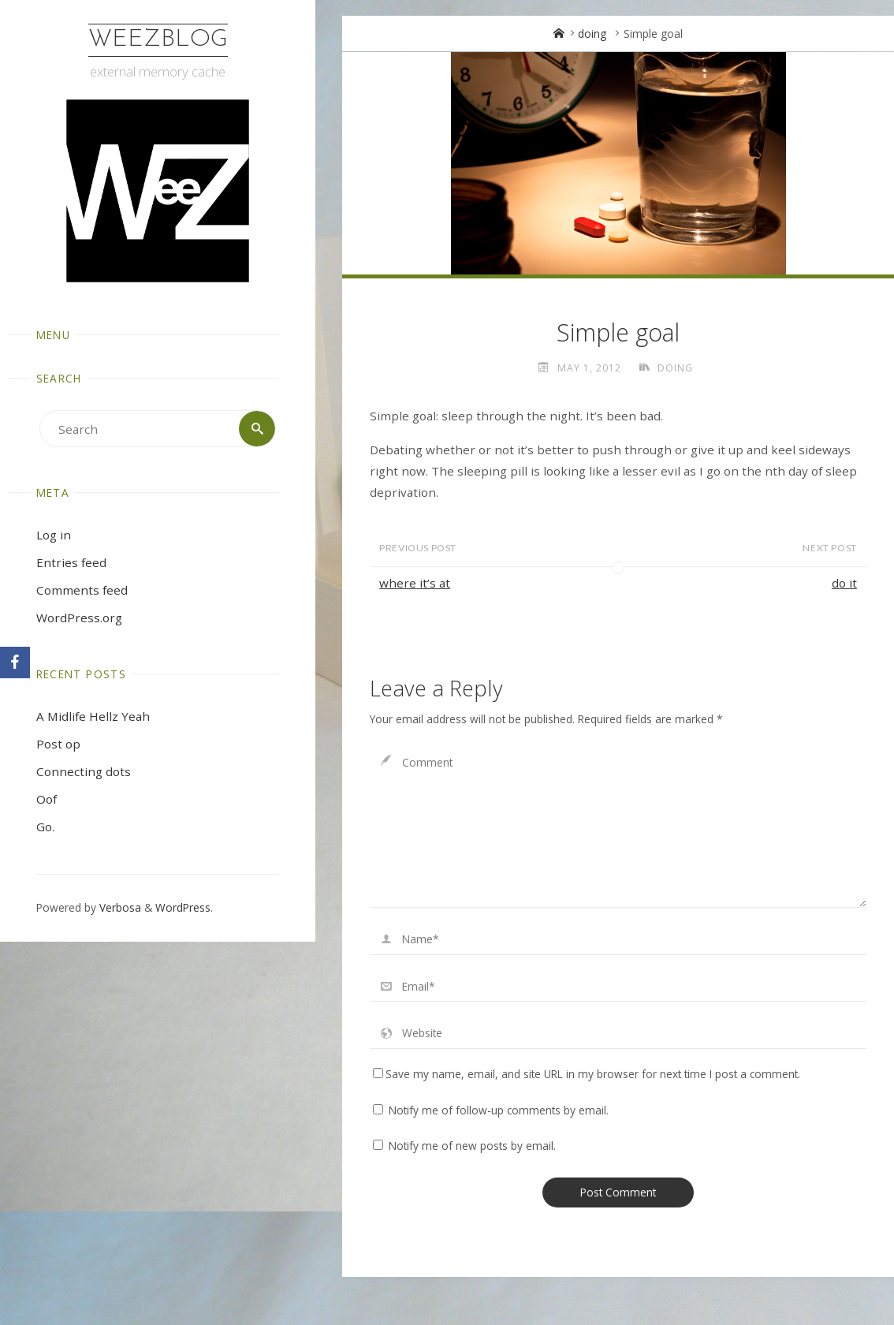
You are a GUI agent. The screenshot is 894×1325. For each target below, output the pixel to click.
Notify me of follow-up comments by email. (499, 1110)
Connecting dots (83, 771)
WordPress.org (79, 617)
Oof (46, 799)
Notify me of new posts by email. (472, 1145)
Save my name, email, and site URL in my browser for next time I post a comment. (586, 1073)
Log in (53, 535)
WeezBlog (158, 40)
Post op (58, 744)
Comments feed (82, 590)
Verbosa (118, 907)
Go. (45, 826)
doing (592, 33)
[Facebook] (15, 662)
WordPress (182, 907)
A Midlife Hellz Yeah (93, 716)
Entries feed (71, 562)
